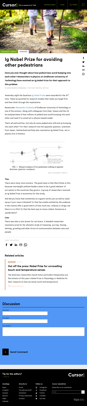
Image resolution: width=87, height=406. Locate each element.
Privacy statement (25, 396)
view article (17, 286)
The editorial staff (25, 390)
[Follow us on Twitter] (40, 393)
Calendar (5, 401)
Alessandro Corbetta (25, 108)
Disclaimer (22, 393)
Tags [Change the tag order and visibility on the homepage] (62, 5)
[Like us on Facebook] (41, 390)
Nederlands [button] (49, 5)
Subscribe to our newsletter (62, 387)
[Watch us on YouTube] (40, 398)
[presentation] (17, 342)
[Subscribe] (83, 392)
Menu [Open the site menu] (73, 4)
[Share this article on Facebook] (83, 58)
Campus (5, 393)
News (4, 387)
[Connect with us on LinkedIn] (41, 396)
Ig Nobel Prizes (38, 95)
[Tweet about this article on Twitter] (83, 62)
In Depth (5, 390)
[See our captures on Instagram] (41, 387)
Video (4, 398)
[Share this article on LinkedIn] (83, 66)
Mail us (6, 376)
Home (21, 387)
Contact (22, 398)
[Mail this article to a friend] (83, 70)
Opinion (5, 396)
